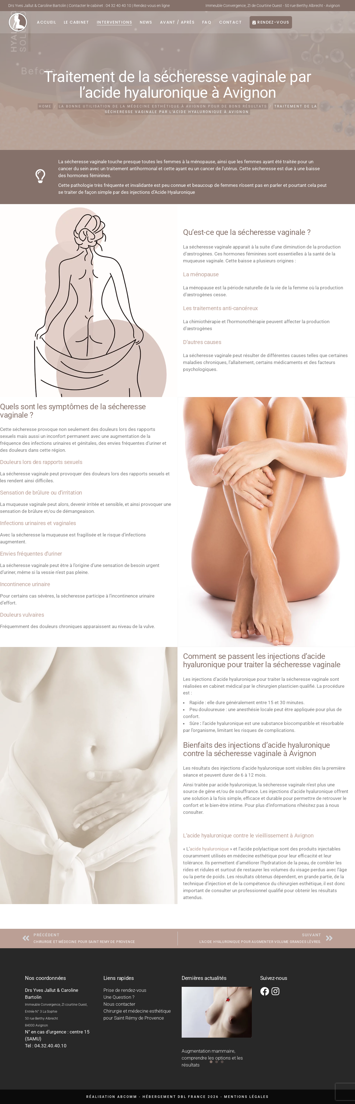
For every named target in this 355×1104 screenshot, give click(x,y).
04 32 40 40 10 (118, 5)
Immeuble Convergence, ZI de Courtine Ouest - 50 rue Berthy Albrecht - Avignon (273, 5)
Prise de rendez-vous (124, 990)
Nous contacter (119, 1004)
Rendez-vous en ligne (152, 5)
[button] (211, 1061)
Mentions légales (246, 1097)
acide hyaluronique (209, 849)
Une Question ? (119, 997)
